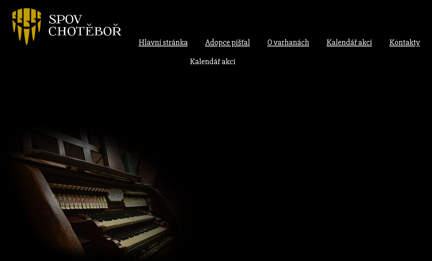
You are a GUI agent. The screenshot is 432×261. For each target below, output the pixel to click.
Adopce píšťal (227, 42)
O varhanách (288, 42)
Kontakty (404, 42)
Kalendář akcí (349, 42)
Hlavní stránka (163, 42)
